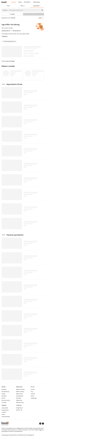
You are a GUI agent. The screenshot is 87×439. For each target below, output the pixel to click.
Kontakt (32, 396)
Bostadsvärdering (5, 391)
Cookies (3, 414)
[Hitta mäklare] (27, 2)
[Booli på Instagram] (40, 423)
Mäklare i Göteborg (20, 391)
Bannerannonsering (6, 400)
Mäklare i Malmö (19, 393)
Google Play (19, 407)
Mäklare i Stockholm (20, 389)
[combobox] (16, 10)
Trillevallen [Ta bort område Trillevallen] (5, 36)
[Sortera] (41, 18)
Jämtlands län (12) (6, 30)
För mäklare (4, 402)
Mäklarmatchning (19, 402)
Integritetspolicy (5, 410)
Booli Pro (3, 398)
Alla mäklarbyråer (19, 396)
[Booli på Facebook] (43, 423)
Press (32, 391)
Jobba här (33, 393)
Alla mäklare (18, 398)
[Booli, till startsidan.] (4, 2)
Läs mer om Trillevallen (10, 61)
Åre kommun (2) (17, 30)
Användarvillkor (5, 408)
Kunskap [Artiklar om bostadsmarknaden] (3, 393)
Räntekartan (4, 396)
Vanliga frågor (34, 398)
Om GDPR (4, 412)
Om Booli (33, 389)
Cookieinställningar (6, 416)
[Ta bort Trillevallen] (7, 10)
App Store (19, 410)
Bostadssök (4, 389)
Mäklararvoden (19, 400)
